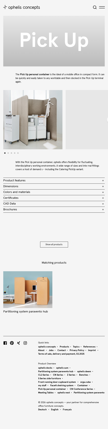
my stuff (42, 385)
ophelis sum (62, 368)
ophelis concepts (47, 347)
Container (82, 385)
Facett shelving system (61, 385)
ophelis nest (63, 393)
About (41, 350)
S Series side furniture (49, 378)
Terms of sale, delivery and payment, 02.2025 (61, 354)
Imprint (92, 350)
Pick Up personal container (52, 389)
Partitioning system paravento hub (55, 371)
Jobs (51, 350)
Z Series (71, 375)
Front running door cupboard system (57, 382)
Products (64, 347)
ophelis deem (84, 371)
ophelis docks (45, 368)
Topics (76, 347)
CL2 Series (43, 375)
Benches (83, 375)
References (89, 347)
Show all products (54, 245)
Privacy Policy (77, 350)
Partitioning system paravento (89, 393)
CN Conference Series (81, 389)
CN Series (58, 375)
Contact (61, 350)
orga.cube (85, 382)
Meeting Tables (46, 393)
